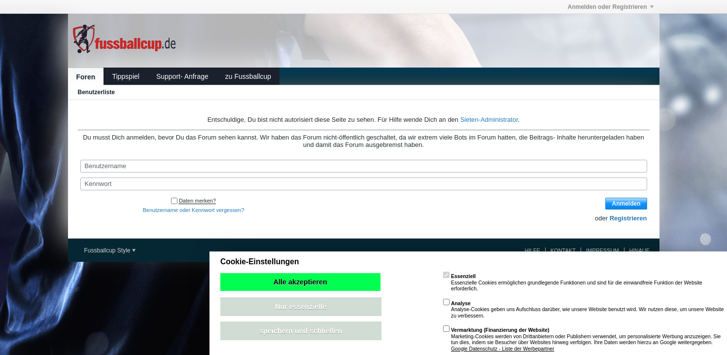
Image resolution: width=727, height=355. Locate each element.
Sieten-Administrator (489, 119)
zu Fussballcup (248, 76)
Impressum (602, 250)
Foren (86, 77)
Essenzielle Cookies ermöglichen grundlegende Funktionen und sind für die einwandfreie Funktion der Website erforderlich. (572, 282)
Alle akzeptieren (300, 282)
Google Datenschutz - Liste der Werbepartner (502, 349)
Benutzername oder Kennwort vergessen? (193, 210)
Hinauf (639, 250)
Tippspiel (125, 76)
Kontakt (563, 250)
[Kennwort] (363, 184)
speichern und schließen (300, 331)
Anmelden (626, 203)
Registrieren (628, 218)
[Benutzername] (363, 166)
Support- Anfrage (182, 76)
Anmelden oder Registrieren (611, 6)
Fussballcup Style (110, 250)
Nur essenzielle (300, 307)
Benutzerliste (96, 92)
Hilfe (532, 250)
